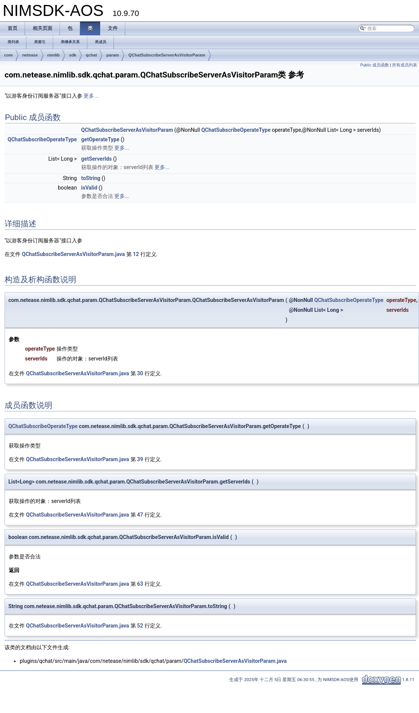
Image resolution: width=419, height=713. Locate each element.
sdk (72, 55)
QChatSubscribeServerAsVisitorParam (166, 55)
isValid (89, 188)
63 (140, 584)
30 (140, 373)
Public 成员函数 (374, 65)
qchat (91, 55)
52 (140, 626)
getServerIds (96, 159)
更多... (90, 96)
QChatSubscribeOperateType (235, 130)
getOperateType (100, 139)
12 (136, 254)
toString (91, 178)
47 (140, 515)
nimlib (53, 55)
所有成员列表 (404, 65)
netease (30, 55)
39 (140, 459)
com (8, 55)
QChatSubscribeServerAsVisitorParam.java (73, 254)
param (112, 55)
